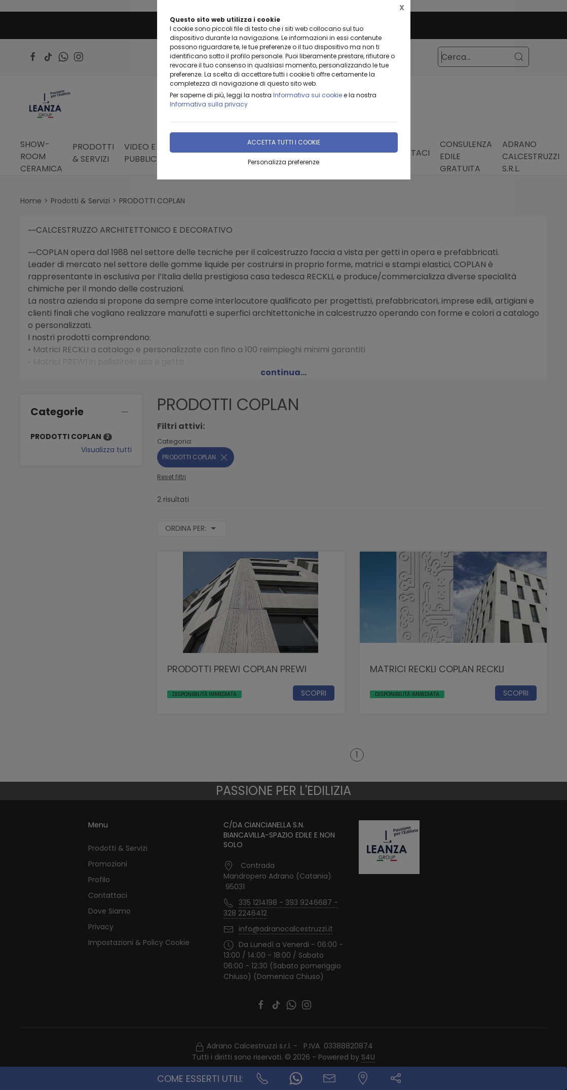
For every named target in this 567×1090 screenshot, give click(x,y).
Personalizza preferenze (283, 162)
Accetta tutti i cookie (283, 142)
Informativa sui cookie (307, 95)
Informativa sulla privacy (209, 104)
